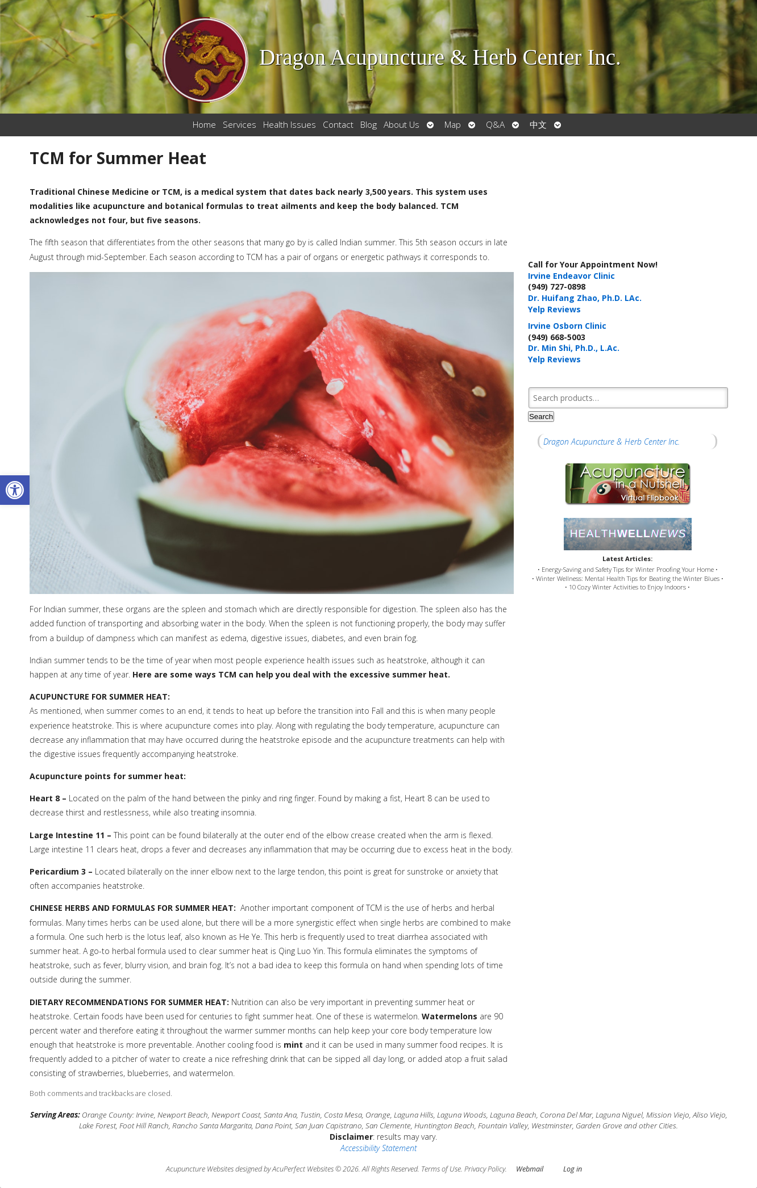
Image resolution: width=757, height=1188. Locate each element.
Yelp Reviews (554, 309)
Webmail (529, 1169)
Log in (572, 1169)
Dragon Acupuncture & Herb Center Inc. (611, 441)
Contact (338, 125)
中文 (538, 125)
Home (204, 125)
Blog (368, 125)
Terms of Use (441, 1169)
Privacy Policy (484, 1169)
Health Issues (289, 125)
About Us (401, 125)
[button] (15, 490)
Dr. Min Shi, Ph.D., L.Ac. (573, 347)
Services (239, 125)
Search (541, 416)
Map (452, 125)
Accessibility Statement (378, 1148)
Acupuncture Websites (200, 1169)
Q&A (495, 125)
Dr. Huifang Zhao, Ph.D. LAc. (585, 297)
